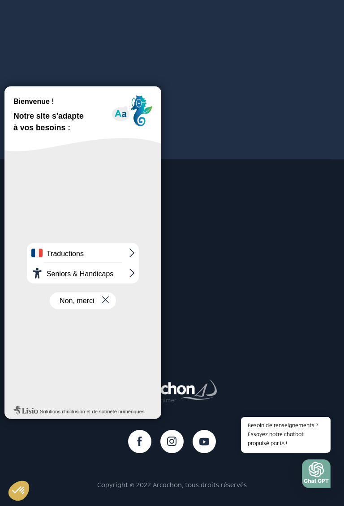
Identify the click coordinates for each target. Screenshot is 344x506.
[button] (316, 476)
